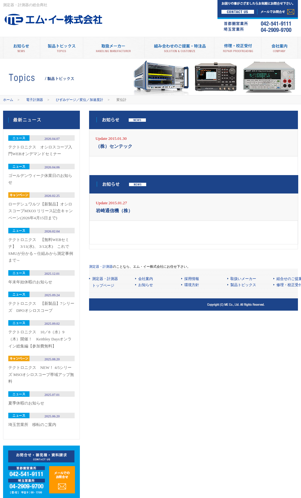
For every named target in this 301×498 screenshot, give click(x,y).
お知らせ (145, 285)
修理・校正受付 (237, 48)
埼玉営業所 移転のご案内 (32, 424)
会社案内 (279, 48)
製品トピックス (61, 48)
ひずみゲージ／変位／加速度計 (79, 100)
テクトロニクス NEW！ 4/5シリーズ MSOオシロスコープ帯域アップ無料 (41, 374)
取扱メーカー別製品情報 (113, 48)
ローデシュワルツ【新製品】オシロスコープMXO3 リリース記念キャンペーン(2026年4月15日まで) (40, 211)
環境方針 (191, 285)
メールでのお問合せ (62, 479)
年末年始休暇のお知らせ (30, 282)
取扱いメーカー (243, 279)
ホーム (8, 100)
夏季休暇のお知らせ (26, 403)
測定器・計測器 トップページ (105, 282)
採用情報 (191, 279)
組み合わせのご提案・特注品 (179, 48)
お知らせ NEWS (21, 48)
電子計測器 (34, 100)
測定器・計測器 (101, 266)
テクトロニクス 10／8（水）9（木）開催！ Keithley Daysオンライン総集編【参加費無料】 (40, 339)
